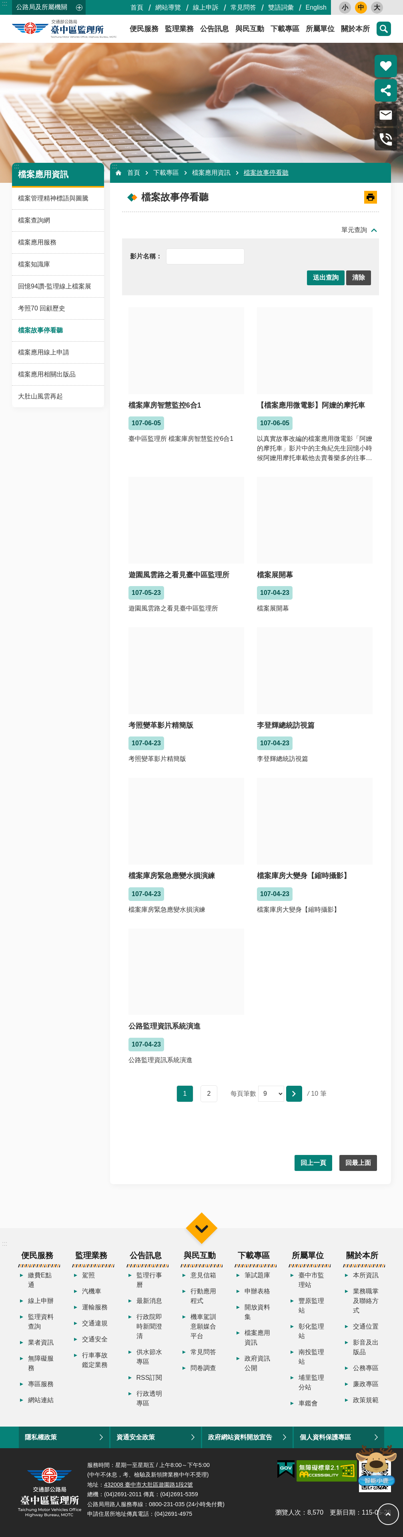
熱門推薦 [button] (386, 66)
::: (4, 3)
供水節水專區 (149, 1357)
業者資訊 (41, 1342)
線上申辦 (41, 1300)
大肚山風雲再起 (40, 396)
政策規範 (366, 1400)
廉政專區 (366, 1384)
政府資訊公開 (257, 1363)
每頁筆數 (243, 1093)
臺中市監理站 (311, 1280)
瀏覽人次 (288, 1512)
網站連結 (41, 1400)
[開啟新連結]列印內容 (370, 197)
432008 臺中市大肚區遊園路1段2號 (148, 1484)
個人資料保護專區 (325, 1437)
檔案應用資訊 (43, 174)
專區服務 (41, 1384)
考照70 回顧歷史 (41, 308)
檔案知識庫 (34, 264)
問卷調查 (203, 1368)
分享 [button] (386, 90)
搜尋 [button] (384, 29)
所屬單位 (320, 29)
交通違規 (95, 1323)
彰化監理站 (311, 1331)
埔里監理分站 (311, 1382)
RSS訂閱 (149, 1377)
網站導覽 (168, 7)
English (316, 7)
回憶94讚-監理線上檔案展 (54, 286)
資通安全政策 (135, 1437)
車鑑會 (308, 1403)
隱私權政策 (41, 1437)
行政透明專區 (149, 1398)
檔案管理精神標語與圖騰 (53, 198)
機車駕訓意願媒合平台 (203, 1326)
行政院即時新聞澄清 (149, 1326)
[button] (326, 277)
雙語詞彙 (281, 7)
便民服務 (37, 1255)
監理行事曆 (149, 1280)
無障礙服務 (41, 1363)
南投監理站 (311, 1357)
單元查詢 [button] (354, 229)
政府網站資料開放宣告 (240, 1437)
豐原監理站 (311, 1305)
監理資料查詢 (41, 1321)
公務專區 (366, 1368)
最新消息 (149, 1300)
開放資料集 (257, 1312)
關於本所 (355, 29)
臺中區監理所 (84, 29)
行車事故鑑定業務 (95, 1360)
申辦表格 (257, 1291)
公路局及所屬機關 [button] (41, 7)
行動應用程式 (203, 1296)
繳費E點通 (40, 1280)
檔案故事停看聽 (40, 330)
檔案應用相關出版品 (47, 374)
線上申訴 (206, 7)
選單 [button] (201, 1228)
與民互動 (249, 29)
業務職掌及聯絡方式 (366, 1301)
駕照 (88, 1275)
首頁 (136, 7)
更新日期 (342, 1512)
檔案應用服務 (37, 242)
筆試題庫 (257, 1275)
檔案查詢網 (34, 220)
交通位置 (366, 1326)
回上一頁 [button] (313, 1162)
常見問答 (243, 7)
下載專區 (285, 29)
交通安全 (95, 1339)
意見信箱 (203, 1275)
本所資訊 (366, 1275)
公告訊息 (214, 29)
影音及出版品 (366, 1347)
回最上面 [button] (358, 1162)
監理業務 (179, 29)
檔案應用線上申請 (43, 352)
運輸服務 (95, 1307)
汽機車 (91, 1291)
